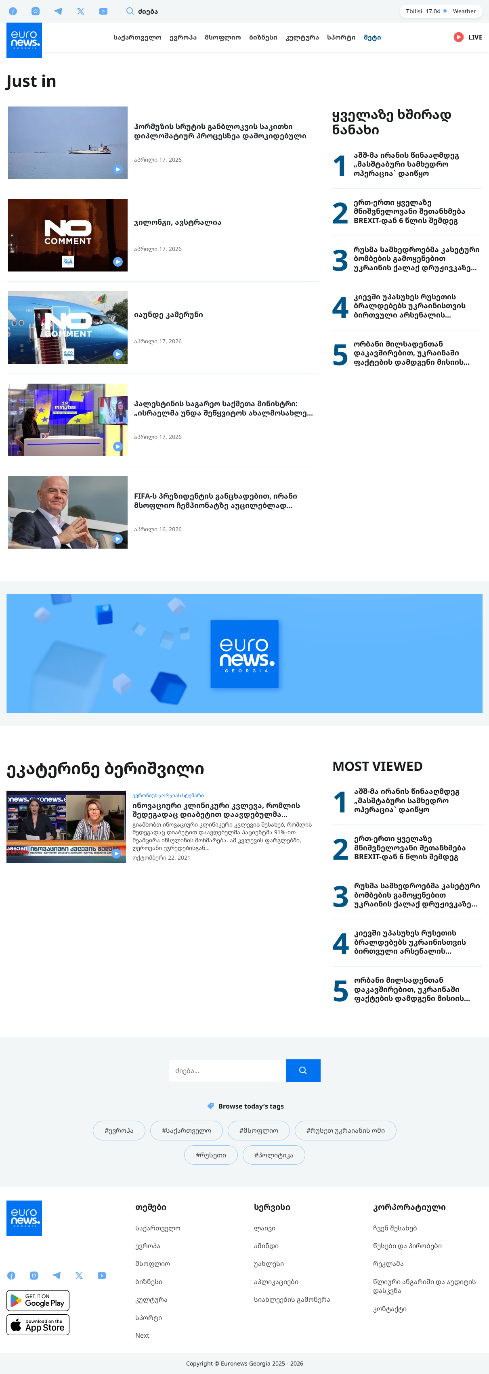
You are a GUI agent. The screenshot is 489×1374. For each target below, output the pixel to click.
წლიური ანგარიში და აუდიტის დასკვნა (424, 1286)
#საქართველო (186, 1130)
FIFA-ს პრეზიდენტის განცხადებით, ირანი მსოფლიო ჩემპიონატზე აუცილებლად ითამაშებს (215, 500)
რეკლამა (388, 1263)
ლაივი (264, 1228)
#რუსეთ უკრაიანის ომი (345, 1130)
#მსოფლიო (258, 1130)
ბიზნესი (148, 1281)
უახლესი (269, 1263)
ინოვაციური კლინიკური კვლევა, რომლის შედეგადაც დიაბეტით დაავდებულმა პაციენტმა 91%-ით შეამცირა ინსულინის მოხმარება (216, 810)
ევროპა (147, 1245)
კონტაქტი (390, 1308)
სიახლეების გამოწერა (292, 1299)
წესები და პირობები (407, 1245)
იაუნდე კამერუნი (168, 314)
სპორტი (148, 1317)
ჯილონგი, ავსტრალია (178, 222)
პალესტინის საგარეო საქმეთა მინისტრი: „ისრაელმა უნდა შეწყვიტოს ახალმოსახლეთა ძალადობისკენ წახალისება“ (226, 408)
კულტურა (151, 1299)
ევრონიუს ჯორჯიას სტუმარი (168, 795)
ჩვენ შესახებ (395, 1228)
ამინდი (266, 1245)
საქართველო (157, 1228)
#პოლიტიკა (274, 1155)
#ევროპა (119, 1130)
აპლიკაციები (276, 1281)
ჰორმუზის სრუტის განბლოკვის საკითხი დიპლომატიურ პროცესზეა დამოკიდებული (220, 131)
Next (142, 1335)
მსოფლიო (152, 1263)
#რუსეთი (211, 1155)
